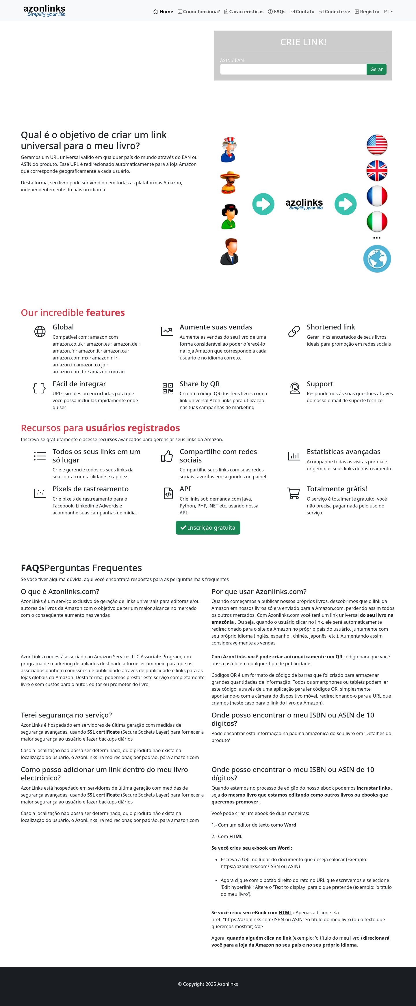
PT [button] (386, 11)
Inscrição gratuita (208, 527)
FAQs (276, 11)
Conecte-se (334, 11)
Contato (302, 11)
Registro (367, 11)
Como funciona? (199, 11)
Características (243, 11)
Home (163, 11)
